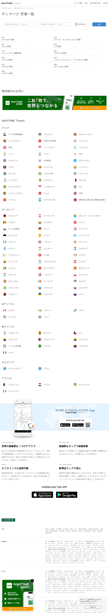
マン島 (94, 553)
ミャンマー (59, 545)
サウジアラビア (52, 547)
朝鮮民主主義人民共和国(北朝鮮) (57, 549)
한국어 (71, 529)
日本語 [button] (105, 3)
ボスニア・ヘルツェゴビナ (91, 549)
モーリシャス (72, 562)
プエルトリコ (56, 560)
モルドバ (70, 555)
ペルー (95, 560)
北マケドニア (86, 555)
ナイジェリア (80, 562)
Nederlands (48, 533)
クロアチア (79, 553)
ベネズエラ (89, 560)
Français (62, 531)
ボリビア (97, 558)
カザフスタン (96, 543)
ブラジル (81, 560)
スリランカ (51, 545)
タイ (68, 547)
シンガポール (61, 547)
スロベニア (86, 557)
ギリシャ (64, 553)
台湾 (88, 547)
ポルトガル (56, 557)
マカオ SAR (73, 545)
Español (74, 531)
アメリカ (77, 558)
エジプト (64, 562)
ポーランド (48, 557)
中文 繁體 (58, 529)
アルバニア (70, 549)
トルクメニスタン (75, 547)
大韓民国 (88, 543)
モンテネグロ (78, 555)
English (53, 529)
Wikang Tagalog (53, 531)
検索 (99, 24)
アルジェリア (56, 562)
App (86, 3)
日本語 (47, 529)
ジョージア (98, 541)
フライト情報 (78, 3)
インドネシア (51, 543)
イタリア (99, 553)
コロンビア (48, 560)
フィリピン (88, 545)
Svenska (99, 531)
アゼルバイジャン (69, 541)
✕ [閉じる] (32, 581)
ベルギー (102, 549)
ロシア (55, 558)
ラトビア (64, 555)
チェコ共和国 (61, 551)
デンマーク (75, 551)
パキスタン (96, 545)
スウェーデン (78, 557)
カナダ (60, 558)
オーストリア (78, 549)
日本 (76, 543)
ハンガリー (71, 553)
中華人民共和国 (89, 541)
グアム (50, 562)
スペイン (89, 551)
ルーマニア (63, 557)
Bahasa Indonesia (94, 529)
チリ (102, 558)
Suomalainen (87, 531)
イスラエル (60, 543)
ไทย (76, 529)
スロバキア (94, 557)
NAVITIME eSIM (95, 3)
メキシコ (65, 558)
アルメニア (60, 541)
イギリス (50, 553)
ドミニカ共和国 (73, 560)
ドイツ (68, 551)
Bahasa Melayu (82, 529)
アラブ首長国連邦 (50, 541)
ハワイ (83, 558)
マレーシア (81, 545)
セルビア (70, 557)
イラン (71, 543)
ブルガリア (48, 551)
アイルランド (87, 553)
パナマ (71, 558)
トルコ (84, 547)
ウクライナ (48, 558)
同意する (93, 607)
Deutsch (68, 531)
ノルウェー (101, 555)
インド (66, 543)
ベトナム (93, 547)
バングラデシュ (79, 541)
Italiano (80, 531)
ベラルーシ (101, 557)
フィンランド (97, 551)
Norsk (94, 531)
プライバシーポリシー (87, 603)
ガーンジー (57, 553)
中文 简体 (65, 529)
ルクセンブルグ (56, 555)
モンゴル (65, 545)
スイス (55, 551)
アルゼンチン (89, 558)
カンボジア (82, 543)
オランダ (94, 555)
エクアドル (65, 560)
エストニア (83, 551)
